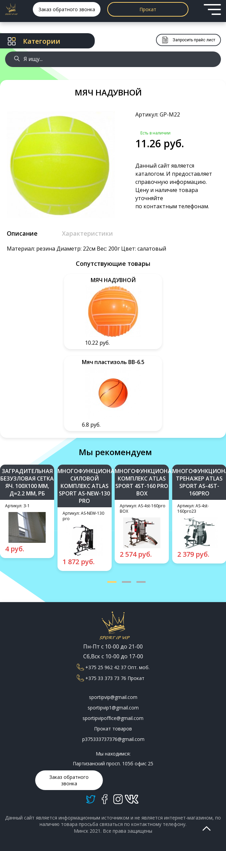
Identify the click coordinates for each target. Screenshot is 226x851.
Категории (34, 41)
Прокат (147, 9)
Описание (22, 233)
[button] (111, 582)
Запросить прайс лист (188, 40)
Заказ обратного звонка (67, 9)
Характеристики (87, 233)
